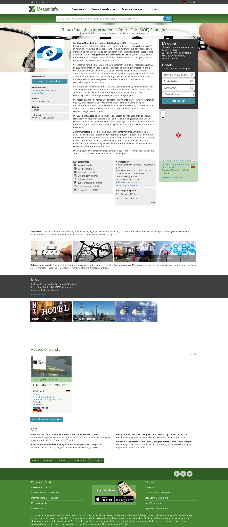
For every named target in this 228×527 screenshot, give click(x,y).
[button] (178, 135)
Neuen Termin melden (50, 81)
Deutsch (193, 2)
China (62, 460)
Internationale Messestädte (44, 497)
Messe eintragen (133, 9)
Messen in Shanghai (172, 177)
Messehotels (37, 508)
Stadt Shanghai (78, 460)
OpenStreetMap (180, 160)
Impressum (150, 487)
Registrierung (43, 2)
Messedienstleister (103, 9)
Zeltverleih (38, 404)
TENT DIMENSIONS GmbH (51, 385)
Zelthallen (37, 402)
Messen (78, 9)
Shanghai (97, 460)
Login (31, 2)
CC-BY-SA (194, 160)
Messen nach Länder (41, 487)
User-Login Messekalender (157, 497)
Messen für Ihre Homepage (158, 492)
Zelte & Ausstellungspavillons (47, 399)
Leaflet (165, 160)
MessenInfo (43, 9)
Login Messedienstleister (157, 508)
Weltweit (48, 460)
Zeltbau (36, 394)
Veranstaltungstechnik (43, 397)
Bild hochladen (38, 294)
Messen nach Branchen (42, 482)
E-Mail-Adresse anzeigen (44, 90)
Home (35, 460)
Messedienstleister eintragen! (46, 419)
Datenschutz (151, 482)
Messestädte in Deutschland (45, 492)
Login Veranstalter (153, 503)
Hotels (154, 9)
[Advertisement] (114, 220)
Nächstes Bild (70, 366)
